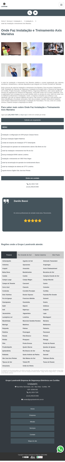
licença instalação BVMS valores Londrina (15, 154)
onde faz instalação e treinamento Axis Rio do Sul (17, 151)
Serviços (32, 428)
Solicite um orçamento (32, 120)
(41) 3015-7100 (13, 115)
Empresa (32, 415)
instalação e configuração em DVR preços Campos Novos (20, 135)
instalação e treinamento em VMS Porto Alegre (16, 158)
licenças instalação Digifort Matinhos (13, 139)
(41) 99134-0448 (32, 187)
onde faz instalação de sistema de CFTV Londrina (17, 166)
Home (32, 409)
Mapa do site (32, 441)
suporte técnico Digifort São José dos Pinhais (16, 170)
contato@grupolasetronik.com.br (32, 399)
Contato (32, 434)
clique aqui (23, 115)
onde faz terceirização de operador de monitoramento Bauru (21, 162)
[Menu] (61, 4)
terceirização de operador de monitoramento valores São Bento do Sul (24, 147)
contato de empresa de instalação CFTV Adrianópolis (18, 143)
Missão (32, 422)
